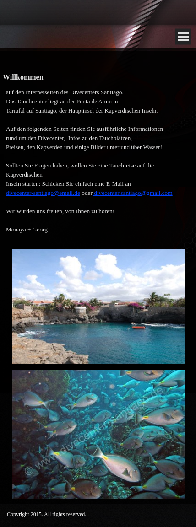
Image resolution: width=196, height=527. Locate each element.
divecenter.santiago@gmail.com (133, 192)
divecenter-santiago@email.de (43, 192)
